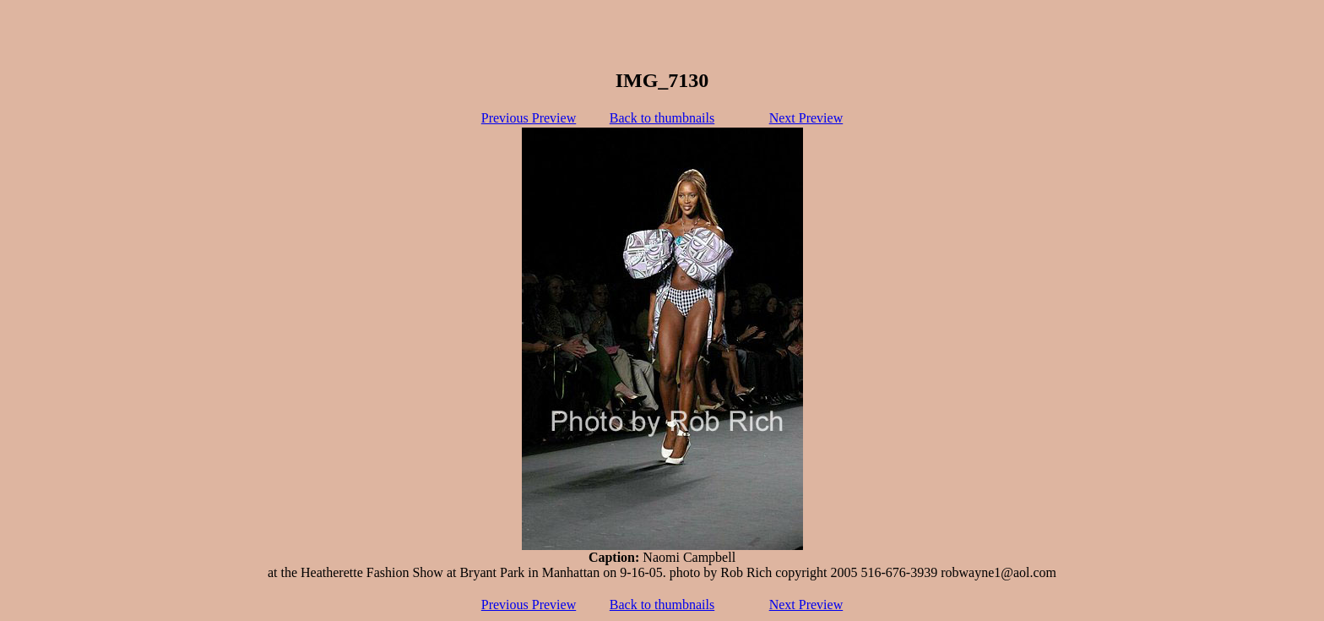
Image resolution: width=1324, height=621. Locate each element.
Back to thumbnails (662, 118)
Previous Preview (528, 118)
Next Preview (806, 118)
